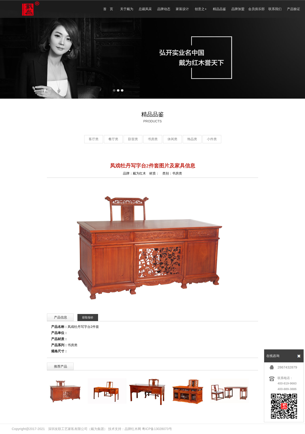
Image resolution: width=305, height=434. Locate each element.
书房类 (153, 139)
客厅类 (94, 139)
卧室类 (133, 139)
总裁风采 (145, 9)
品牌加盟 (237, 9)
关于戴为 (126, 9)
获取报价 (87, 317)
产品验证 (293, 9)
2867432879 (287, 367)
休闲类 (172, 139)
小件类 (212, 139)
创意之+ (200, 9)
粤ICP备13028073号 (157, 429)
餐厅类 (113, 139)
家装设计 (182, 9)
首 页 (108, 9)
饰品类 (192, 139)
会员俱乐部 (256, 9)
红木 (134, 429)
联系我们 (275, 9)
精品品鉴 (219, 9)
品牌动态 (163, 9)
